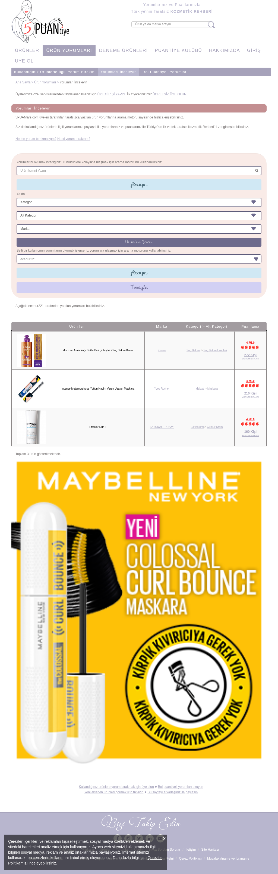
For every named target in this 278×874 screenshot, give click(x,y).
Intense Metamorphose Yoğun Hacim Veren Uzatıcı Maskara (98, 388)
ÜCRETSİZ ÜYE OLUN (170, 94)
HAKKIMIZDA (224, 50)
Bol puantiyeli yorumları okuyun (180, 787)
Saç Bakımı (193, 350)
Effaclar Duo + (97, 426)
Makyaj (200, 388)
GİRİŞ (254, 50)
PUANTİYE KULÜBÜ (178, 50)
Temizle (139, 287)
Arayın (139, 184)
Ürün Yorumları (45, 82)
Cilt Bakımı (197, 426)
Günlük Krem (215, 426)
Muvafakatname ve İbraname (228, 858)
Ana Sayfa (22, 82)
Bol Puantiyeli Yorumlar (165, 72)
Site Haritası (210, 849)
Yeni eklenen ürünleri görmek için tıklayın (114, 792)
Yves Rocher (162, 388)
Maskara (212, 388)
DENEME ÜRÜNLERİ (123, 50)
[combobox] (139, 259)
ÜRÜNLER (27, 50)
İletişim (191, 849)
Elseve (162, 350)
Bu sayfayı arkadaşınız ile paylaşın (173, 792)
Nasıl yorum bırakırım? (73, 139)
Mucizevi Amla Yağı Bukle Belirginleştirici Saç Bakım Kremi (97, 350)
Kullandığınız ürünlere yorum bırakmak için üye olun (116, 787)
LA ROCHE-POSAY (162, 426)
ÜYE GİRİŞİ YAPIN (111, 94)
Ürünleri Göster (139, 242)
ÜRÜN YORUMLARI (69, 50)
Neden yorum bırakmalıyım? (35, 139)
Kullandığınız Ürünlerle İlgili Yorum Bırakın (54, 72)
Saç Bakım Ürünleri (215, 350)
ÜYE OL (24, 61)
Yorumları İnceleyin (118, 72)
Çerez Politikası (190, 858)
